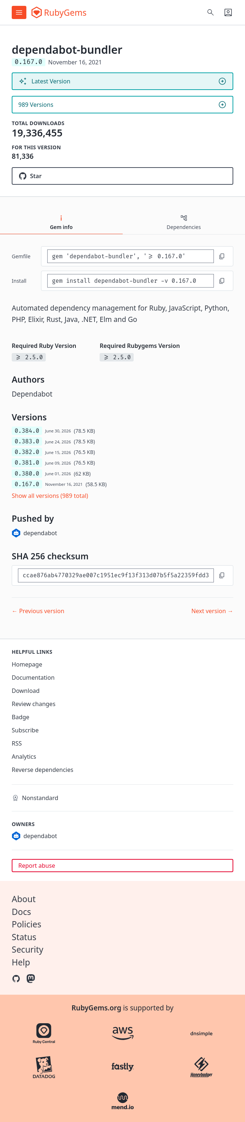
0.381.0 (27, 462)
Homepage (27, 664)
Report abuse (36, 866)
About (24, 899)
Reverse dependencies (42, 770)
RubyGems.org (96, 1008)
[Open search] (210, 12)
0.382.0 (27, 452)
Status (24, 937)
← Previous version (38, 611)
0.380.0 (27, 473)
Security (27, 949)
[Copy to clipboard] (222, 256)
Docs (21, 912)
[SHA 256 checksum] (116, 575)
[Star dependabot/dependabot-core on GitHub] (122, 176)
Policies (26, 924)
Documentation (33, 677)
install (19, 280)
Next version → (212, 611)
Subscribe (25, 730)
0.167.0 (27, 484)
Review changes (33, 704)
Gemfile (21, 256)
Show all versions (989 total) (50, 496)
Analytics (24, 757)
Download (26, 691)
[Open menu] (19, 12)
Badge (20, 717)
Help (21, 962)
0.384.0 (27, 431)
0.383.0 (27, 441)
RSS (17, 743)
